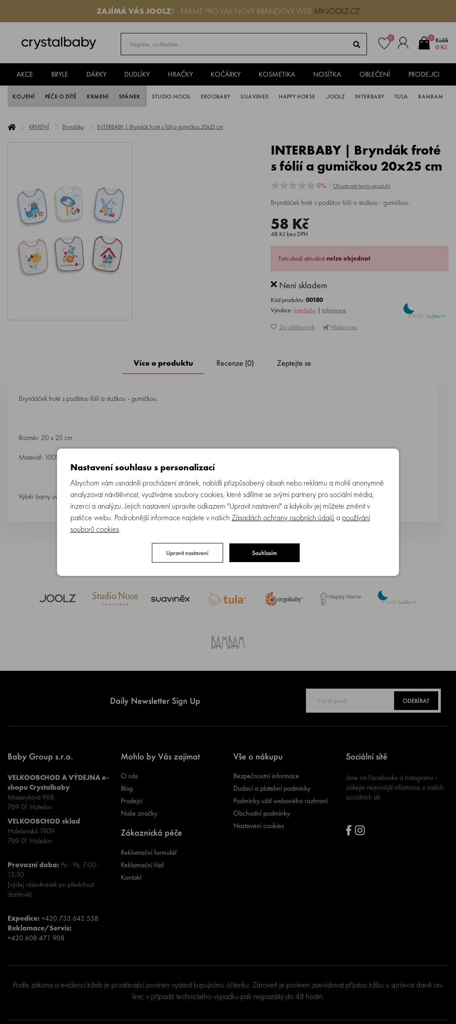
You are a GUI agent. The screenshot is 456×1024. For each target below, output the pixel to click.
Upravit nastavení (187, 553)
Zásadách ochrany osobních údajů (283, 517)
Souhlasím (264, 553)
